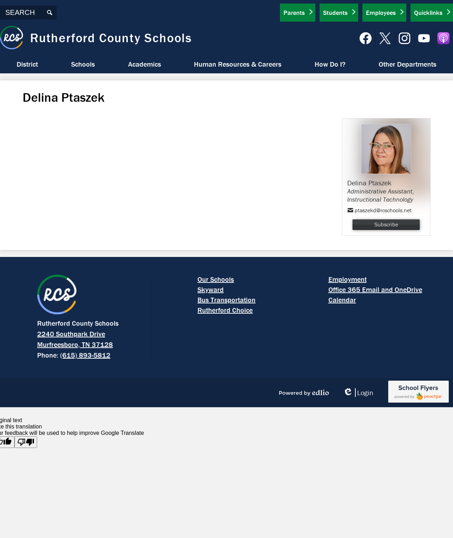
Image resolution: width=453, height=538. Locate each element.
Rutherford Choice (225, 310)
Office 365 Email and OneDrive (375, 289)
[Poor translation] (26, 442)
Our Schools (215, 279)
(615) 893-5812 (85, 355)
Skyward (210, 289)
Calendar (342, 299)
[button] (27, 64)
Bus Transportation (226, 299)
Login (358, 392)
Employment (347, 279)
